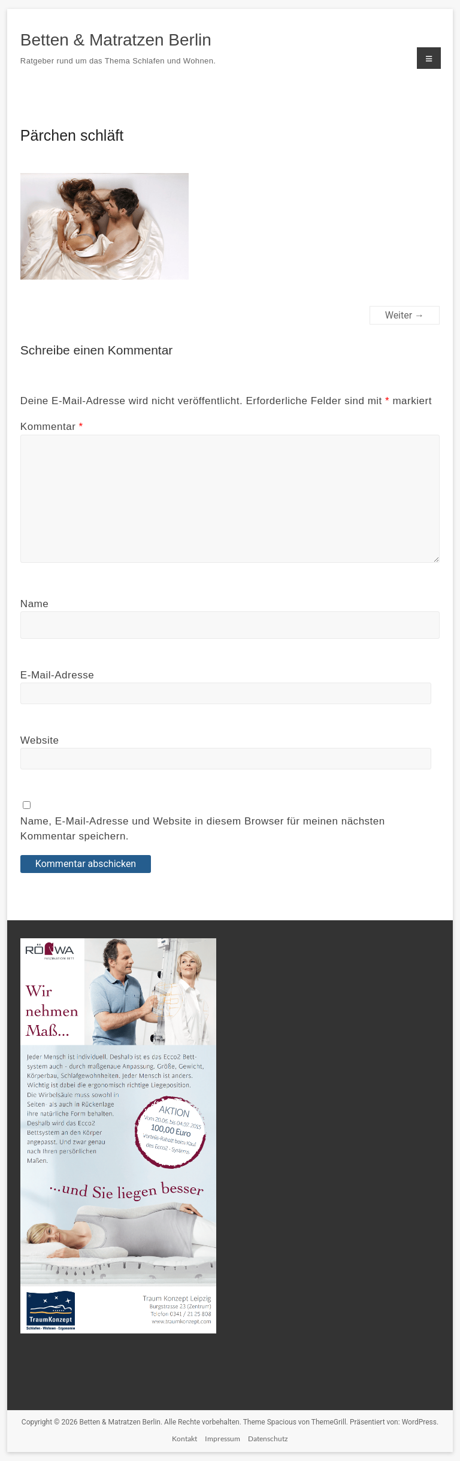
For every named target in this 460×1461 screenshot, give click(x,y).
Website (39, 740)
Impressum (222, 1438)
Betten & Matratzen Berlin (115, 40)
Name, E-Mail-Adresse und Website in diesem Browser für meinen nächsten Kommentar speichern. (202, 829)
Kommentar (51, 426)
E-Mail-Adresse (57, 675)
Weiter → (404, 315)
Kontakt (184, 1438)
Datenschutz (268, 1438)
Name (34, 604)
